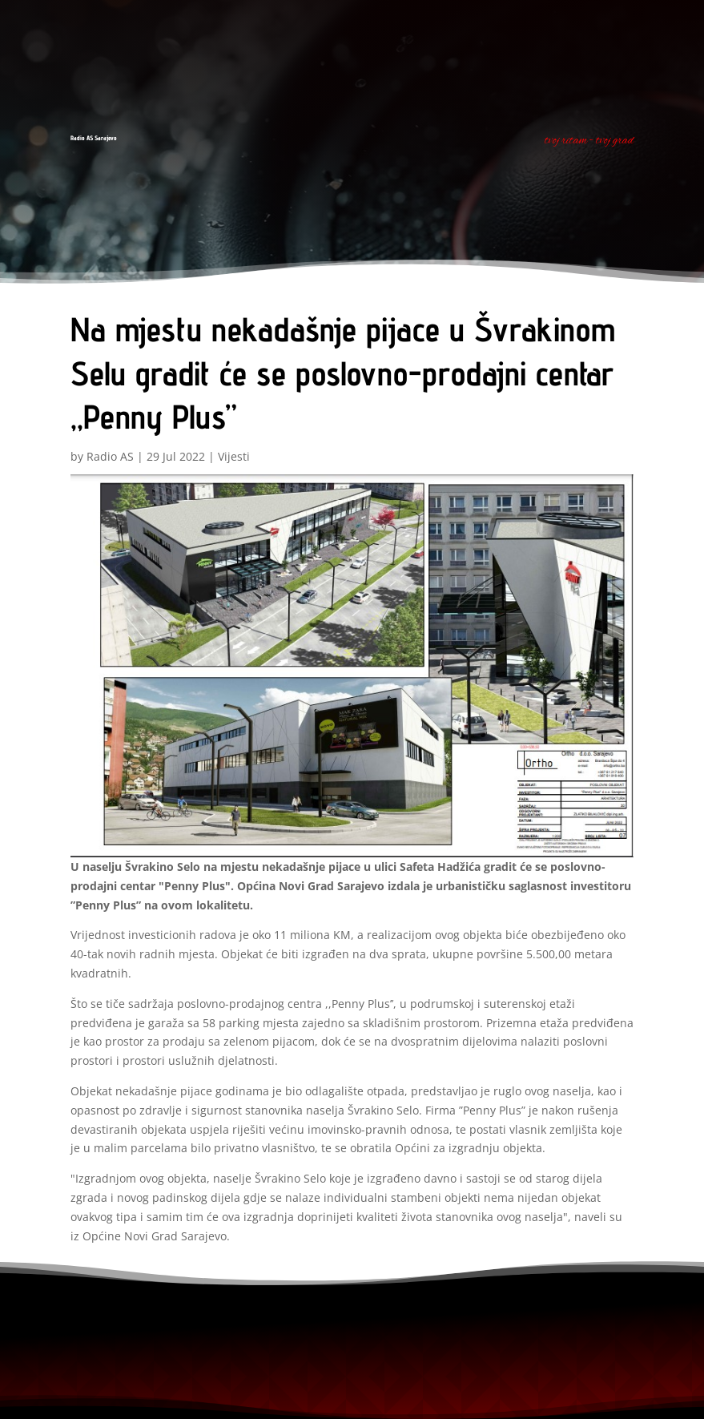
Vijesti (234, 456)
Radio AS (110, 456)
